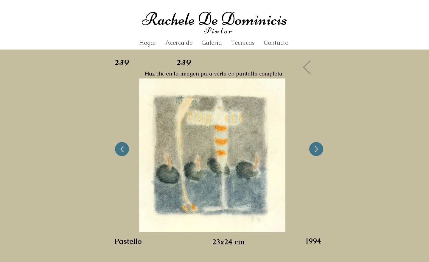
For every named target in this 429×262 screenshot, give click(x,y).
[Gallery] (309, 67)
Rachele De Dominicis (214, 19)
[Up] (122, 149)
